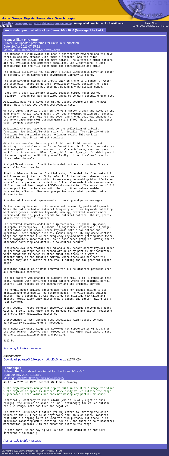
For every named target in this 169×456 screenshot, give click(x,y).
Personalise (44, 18)
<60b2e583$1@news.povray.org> (40, 378)
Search (60, 18)
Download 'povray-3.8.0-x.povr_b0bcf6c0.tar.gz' (34, 359)
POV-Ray (7, 23)
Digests (29, 18)
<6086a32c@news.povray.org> (39, 50)
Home (6, 18)
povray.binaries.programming (53, 23)
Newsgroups (23, 23)
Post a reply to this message (22, 348)
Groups (17, 18)
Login (70, 18)
